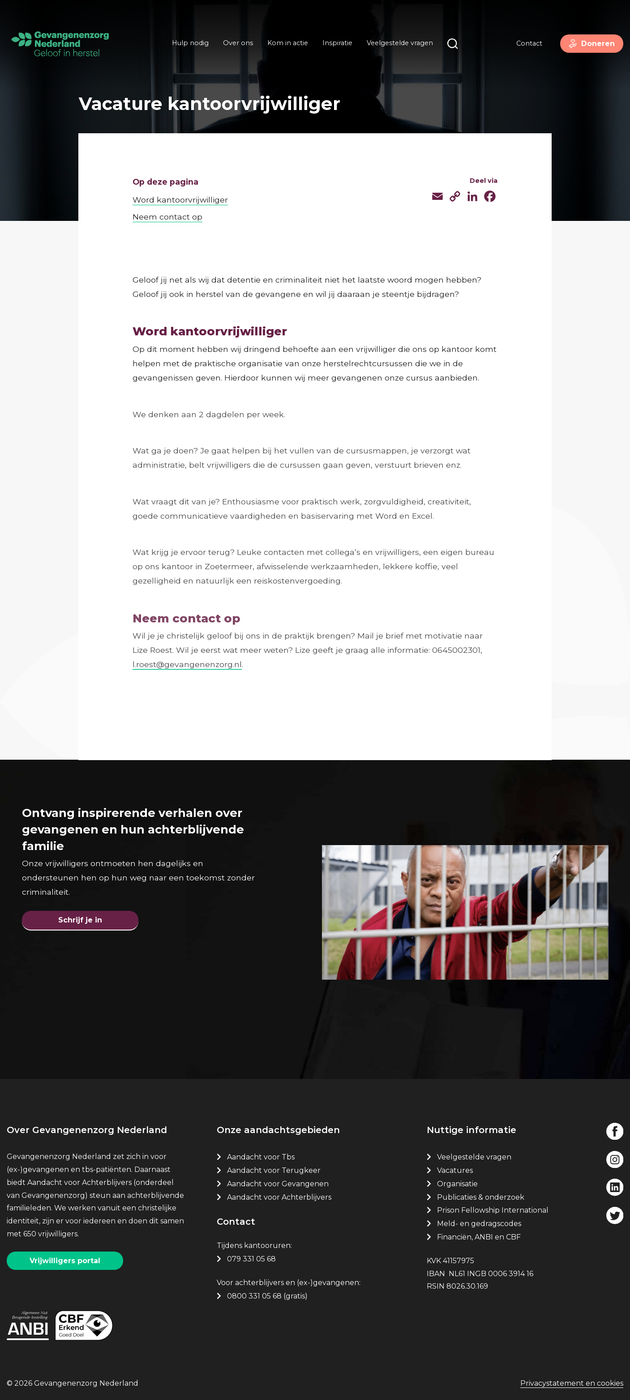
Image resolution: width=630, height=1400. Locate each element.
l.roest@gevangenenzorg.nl (187, 659)
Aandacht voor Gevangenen (278, 1182)
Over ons (237, 44)
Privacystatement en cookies (571, 1383)
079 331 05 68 (251, 1257)
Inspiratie (336, 44)
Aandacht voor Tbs (261, 1155)
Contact (526, 44)
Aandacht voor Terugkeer (274, 1169)
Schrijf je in (80, 916)
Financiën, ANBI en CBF (479, 1235)
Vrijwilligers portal (65, 1259)
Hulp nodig (189, 44)
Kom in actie (286, 44)
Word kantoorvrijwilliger (180, 194)
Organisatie (457, 1182)
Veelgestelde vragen (398, 44)
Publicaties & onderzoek (480, 1196)
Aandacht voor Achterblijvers (279, 1196)
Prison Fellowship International (493, 1209)
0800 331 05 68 (254, 1294)
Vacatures (456, 1169)
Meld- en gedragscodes (479, 1222)
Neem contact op (167, 211)
